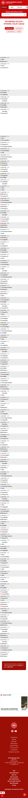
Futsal (14, 785)
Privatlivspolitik (14, 747)
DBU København (14, 779)
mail (20, 665)
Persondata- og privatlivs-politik (14, 789)
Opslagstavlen (10, 31)
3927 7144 (10, 667)
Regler (19, 31)
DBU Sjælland (14, 783)
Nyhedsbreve (14, 737)
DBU (14, 770)
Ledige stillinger (14, 745)
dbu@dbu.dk (14, 764)
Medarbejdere (14, 743)
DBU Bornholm (14, 772)
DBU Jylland (14, 777)
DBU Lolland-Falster (14, 781)
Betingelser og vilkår (14, 751)
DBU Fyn (14, 775)
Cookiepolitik (14, 749)
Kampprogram (9, 28)
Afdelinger (14, 741)
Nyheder (14, 739)
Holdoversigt (19, 28)
